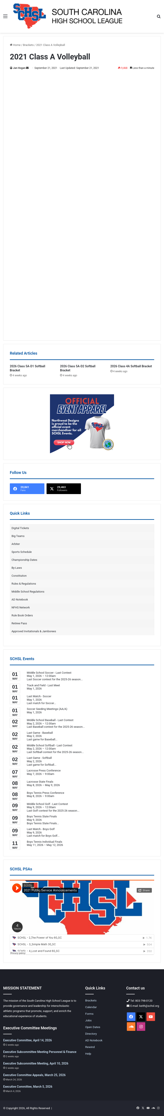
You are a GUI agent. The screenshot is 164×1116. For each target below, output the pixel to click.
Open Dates (92, 1027)
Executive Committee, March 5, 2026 (27, 1086)
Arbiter (16, 544)
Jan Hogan (19, 68)
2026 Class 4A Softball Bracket (131, 366)
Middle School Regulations (28, 591)
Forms (89, 1013)
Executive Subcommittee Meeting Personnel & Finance (39, 1052)
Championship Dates (24, 559)
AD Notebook (20, 599)
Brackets (28, 45)
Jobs (88, 1020)
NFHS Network (21, 607)
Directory (91, 1033)
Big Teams (18, 536)
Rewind (90, 1047)
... (82, 679)
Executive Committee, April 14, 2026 (27, 1040)
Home (15, 45)
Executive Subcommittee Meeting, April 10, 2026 (35, 1063)
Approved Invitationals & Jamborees (34, 631)
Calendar (91, 1007)
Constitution (19, 575)
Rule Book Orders (22, 615)
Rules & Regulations (24, 583)
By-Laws (17, 567)
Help (88, 1053)
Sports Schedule (22, 551)
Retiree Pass (19, 623)
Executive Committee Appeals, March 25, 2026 (34, 1075)
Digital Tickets (20, 528)
